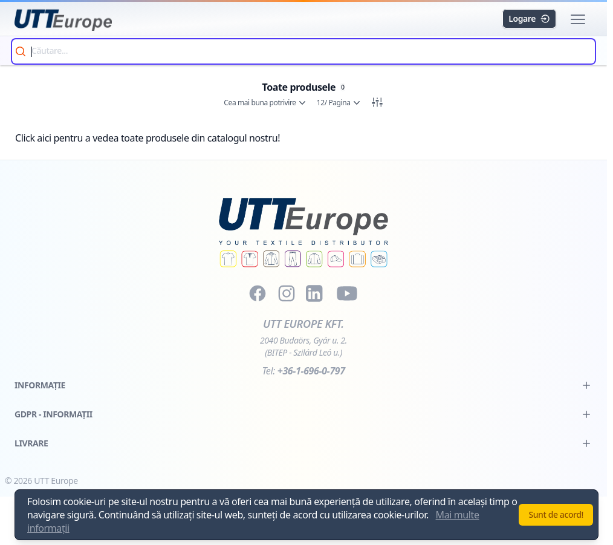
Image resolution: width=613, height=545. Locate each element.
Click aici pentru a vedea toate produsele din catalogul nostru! (147, 138)
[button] (577, 19)
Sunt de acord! (555, 514)
